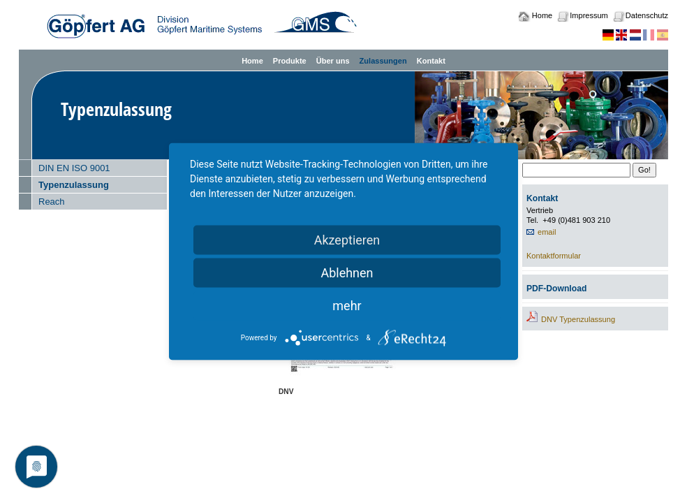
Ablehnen (346, 272)
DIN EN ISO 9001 (74, 168)
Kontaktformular (553, 256)
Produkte (289, 61)
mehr (346, 305)
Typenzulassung (73, 185)
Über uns (333, 61)
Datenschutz (647, 15)
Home (542, 15)
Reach (51, 201)
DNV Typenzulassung (578, 319)
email (547, 232)
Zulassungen (383, 61)
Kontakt (431, 61)
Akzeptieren (347, 240)
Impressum (588, 15)
